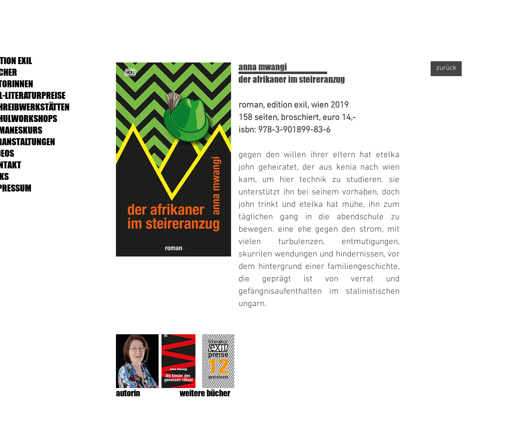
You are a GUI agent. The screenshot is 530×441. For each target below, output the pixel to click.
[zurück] (446, 68)
